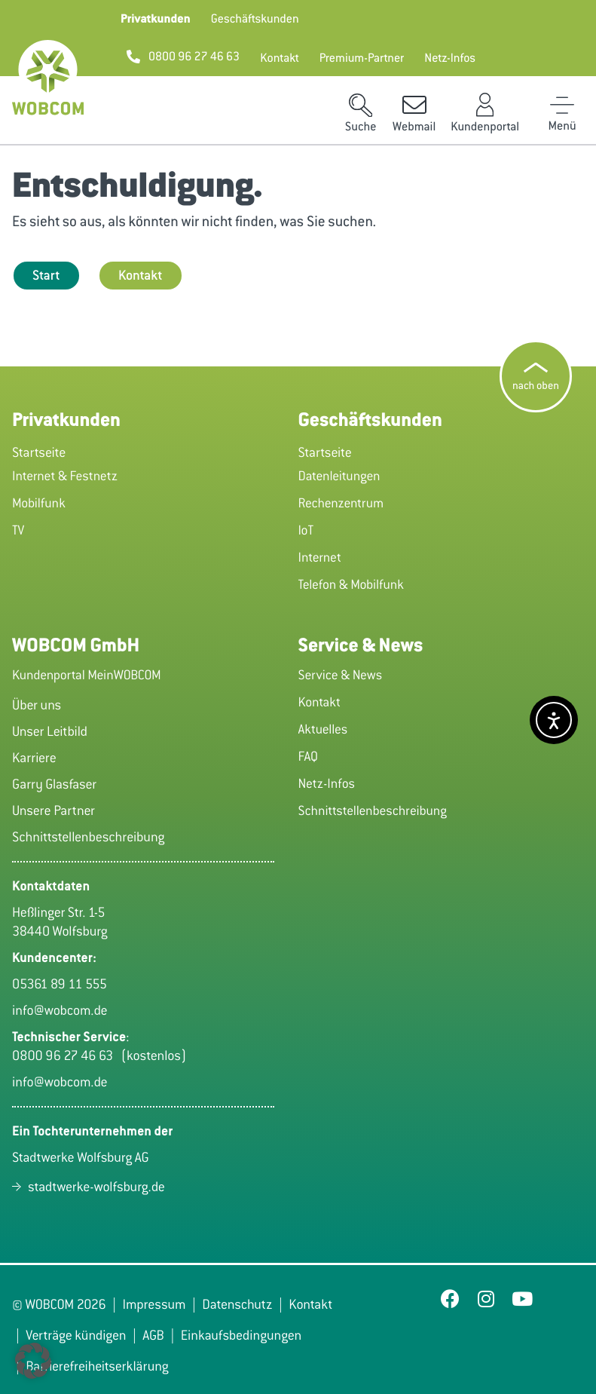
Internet (319, 557)
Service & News (340, 674)
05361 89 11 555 (59, 984)
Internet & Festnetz (65, 475)
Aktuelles (323, 729)
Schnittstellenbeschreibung (372, 810)
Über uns (36, 705)
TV (18, 530)
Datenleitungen (339, 475)
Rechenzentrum (341, 503)
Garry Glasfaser (54, 784)
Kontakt (140, 275)
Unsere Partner (53, 810)
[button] (156, 19)
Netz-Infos (327, 783)
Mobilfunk (39, 503)
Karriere (34, 757)
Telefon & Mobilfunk (351, 584)
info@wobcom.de (60, 1010)
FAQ (308, 756)
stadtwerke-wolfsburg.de (96, 1186)
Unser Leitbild (49, 731)
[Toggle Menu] (562, 104)
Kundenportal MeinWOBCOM (86, 674)
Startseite (39, 452)
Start (46, 275)
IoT (306, 530)
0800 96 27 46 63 (66, 1055)
